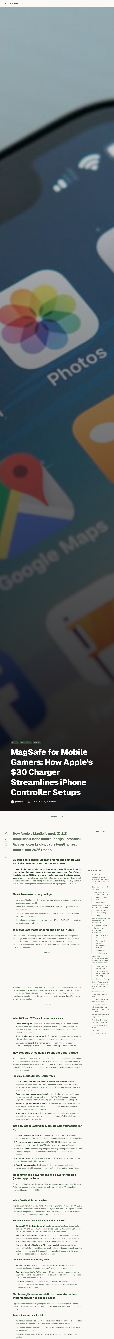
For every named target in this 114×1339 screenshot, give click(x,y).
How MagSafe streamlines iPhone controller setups (101, 946)
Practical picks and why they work (102, 992)
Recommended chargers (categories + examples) (101, 984)
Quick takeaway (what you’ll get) (100, 928)
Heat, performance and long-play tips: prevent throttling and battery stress (100, 1025)
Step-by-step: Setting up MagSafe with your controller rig (101, 960)
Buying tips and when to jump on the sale (100, 1056)
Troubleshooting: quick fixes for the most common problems (100, 1042)
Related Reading (101, 1074)
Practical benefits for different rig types (102, 953)
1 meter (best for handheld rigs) (102, 1007)
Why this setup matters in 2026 (101, 1066)
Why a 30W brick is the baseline (103, 977)
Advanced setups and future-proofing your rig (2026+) (100, 1049)
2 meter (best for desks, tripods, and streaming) (103, 1013)
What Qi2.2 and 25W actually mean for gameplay (103, 940)
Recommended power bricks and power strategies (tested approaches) (99, 969)
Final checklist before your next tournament (99, 1061)
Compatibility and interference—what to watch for (99, 1034)
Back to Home (11, 4)
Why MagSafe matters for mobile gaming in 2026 (101, 933)
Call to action (96, 1071)
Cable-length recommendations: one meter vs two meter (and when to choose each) (100, 999)
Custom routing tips (103, 1019)
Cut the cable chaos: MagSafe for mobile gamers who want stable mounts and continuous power (100, 919)
